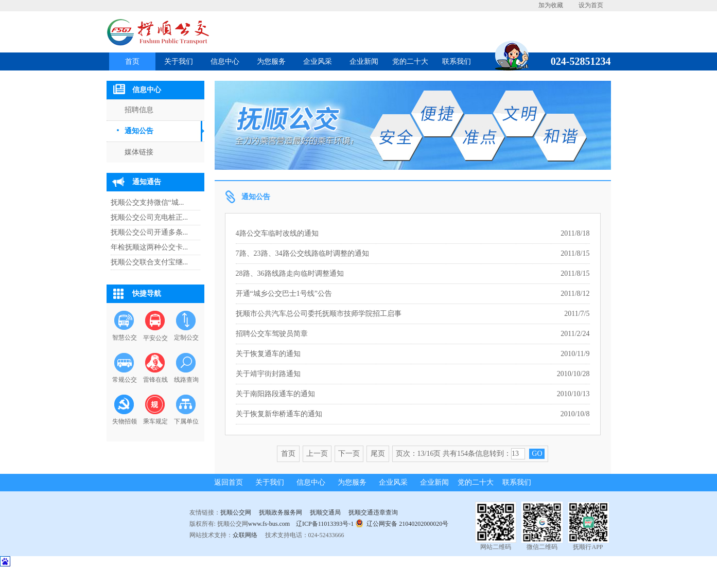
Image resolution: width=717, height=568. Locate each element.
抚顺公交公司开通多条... (149, 232)
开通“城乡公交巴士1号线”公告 (284, 293)
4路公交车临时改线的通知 (277, 233)
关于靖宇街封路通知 (268, 374)
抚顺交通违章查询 (373, 512)
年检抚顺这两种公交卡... (149, 247)
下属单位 (186, 421)
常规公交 (124, 379)
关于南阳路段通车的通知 (275, 394)
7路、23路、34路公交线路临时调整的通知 (302, 253)
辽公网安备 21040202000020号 (401, 523)
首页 (132, 61)
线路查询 (186, 379)
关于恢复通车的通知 (268, 354)
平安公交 (155, 338)
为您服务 (271, 61)
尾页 (378, 453)
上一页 (317, 453)
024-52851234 (577, 61)
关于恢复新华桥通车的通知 (279, 414)
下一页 (349, 453)
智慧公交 (124, 337)
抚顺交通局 (325, 512)
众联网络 (245, 535)
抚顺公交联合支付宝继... (149, 262)
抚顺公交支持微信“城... (147, 202)
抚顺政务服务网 (280, 512)
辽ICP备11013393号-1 (325, 523)
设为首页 (591, 5)
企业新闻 (363, 61)
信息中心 (225, 61)
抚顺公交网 (235, 512)
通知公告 (139, 131)
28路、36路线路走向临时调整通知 (290, 273)
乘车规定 (155, 421)
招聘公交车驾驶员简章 (272, 334)
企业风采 (317, 61)
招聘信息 (139, 110)
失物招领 (124, 421)
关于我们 (178, 61)
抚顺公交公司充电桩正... (149, 217)
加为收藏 (550, 5)
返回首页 (228, 482)
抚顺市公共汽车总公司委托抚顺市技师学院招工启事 (318, 313)
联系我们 (456, 61)
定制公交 (186, 337)
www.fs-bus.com (269, 523)
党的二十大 (410, 61)
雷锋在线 (155, 379)
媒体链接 (139, 152)
